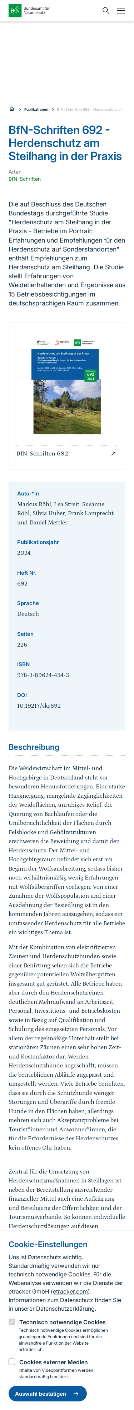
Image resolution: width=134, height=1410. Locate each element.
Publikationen (36, 109)
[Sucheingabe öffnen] (104, 11)
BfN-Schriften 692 (67, 453)
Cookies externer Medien (53, 1362)
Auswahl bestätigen (47, 1393)
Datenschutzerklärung (65, 1308)
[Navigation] (119, 11)
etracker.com (70, 1291)
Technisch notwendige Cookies (62, 1322)
